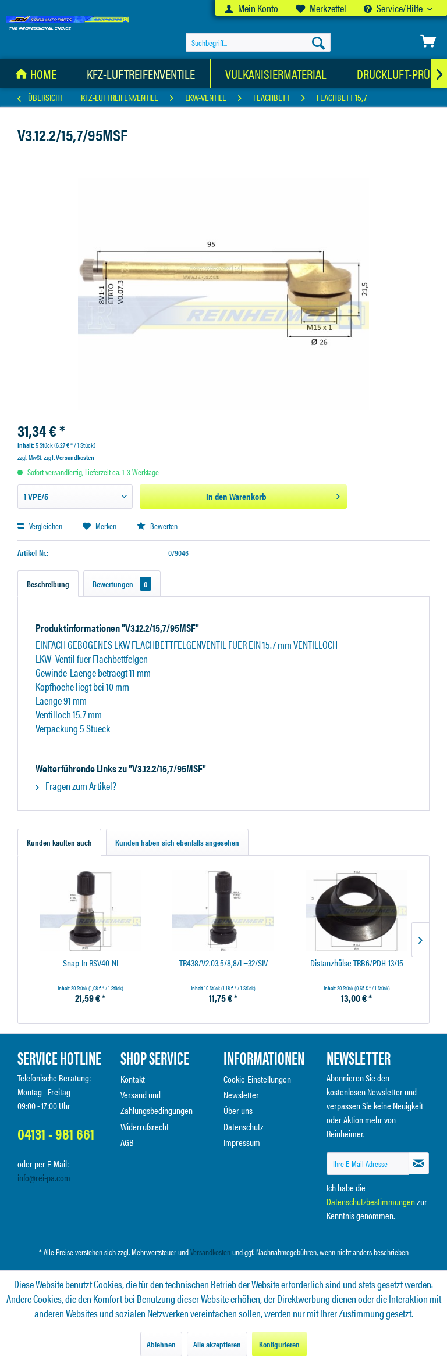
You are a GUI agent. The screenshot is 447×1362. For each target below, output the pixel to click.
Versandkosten (210, 1251)
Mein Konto (251, 8)
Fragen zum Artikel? (76, 785)
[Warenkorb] (428, 41)
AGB (127, 1142)
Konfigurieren (279, 1344)
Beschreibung (48, 584)
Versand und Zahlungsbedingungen (156, 1102)
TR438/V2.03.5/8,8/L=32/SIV (223, 963)
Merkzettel (321, 8)
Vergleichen (39, 525)
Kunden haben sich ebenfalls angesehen (177, 842)
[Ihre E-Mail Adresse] (368, 1163)
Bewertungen (122, 584)
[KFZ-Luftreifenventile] (141, 73)
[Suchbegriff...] (258, 42)
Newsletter (241, 1094)
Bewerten (157, 525)
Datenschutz (244, 1126)
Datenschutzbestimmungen (371, 1201)
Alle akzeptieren (217, 1344)
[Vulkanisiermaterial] (276, 73)
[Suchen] (318, 42)
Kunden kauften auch (59, 842)
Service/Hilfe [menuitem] (394, 8)
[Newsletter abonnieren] (419, 1163)
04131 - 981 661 (55, 1133)
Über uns (238, 1110)
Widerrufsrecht (144, 1126)
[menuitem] (251, 8)
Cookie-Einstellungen (257, 1079)
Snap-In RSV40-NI (90, 963)
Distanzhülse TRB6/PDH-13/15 (356, 963)
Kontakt (132, 1079)
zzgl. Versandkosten (69, 457)
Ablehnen (161, 1344)
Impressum (242, 1142)
